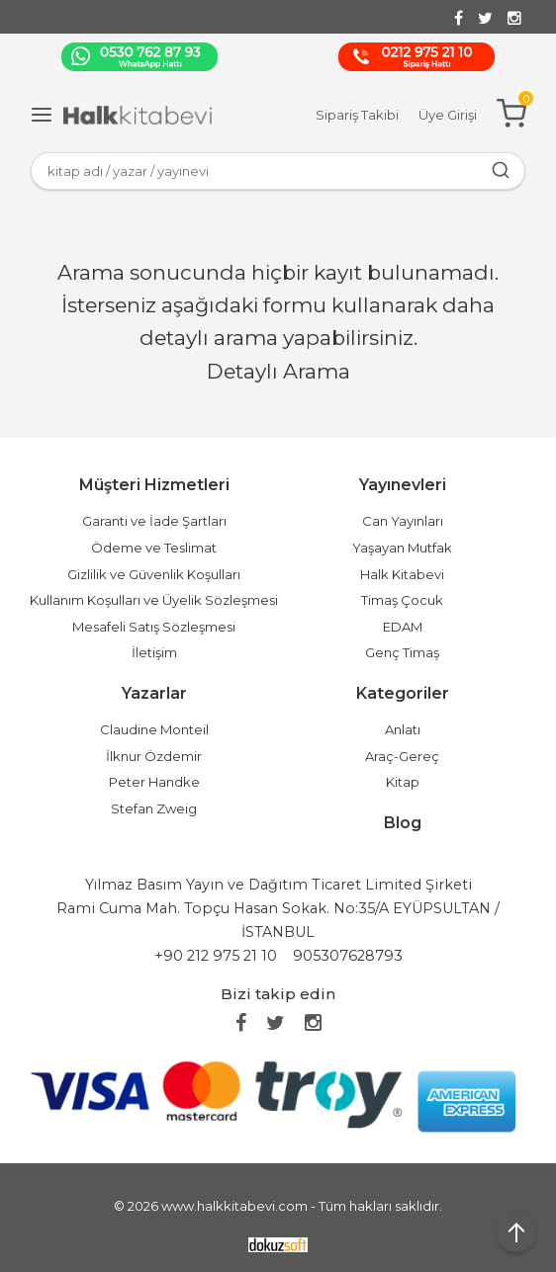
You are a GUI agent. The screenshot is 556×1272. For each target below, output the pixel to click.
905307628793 (348, 956)
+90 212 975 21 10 (215, 956)
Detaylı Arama (278, 371)
